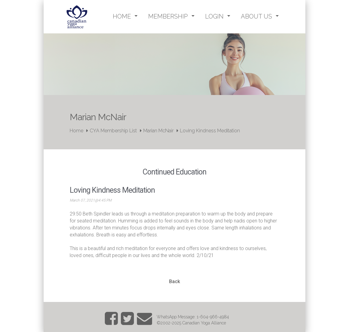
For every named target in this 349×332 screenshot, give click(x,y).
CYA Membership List (113, 131)
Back (174, 281)
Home (76, 131)
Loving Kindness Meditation (210, 131)
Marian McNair (158, 131)
